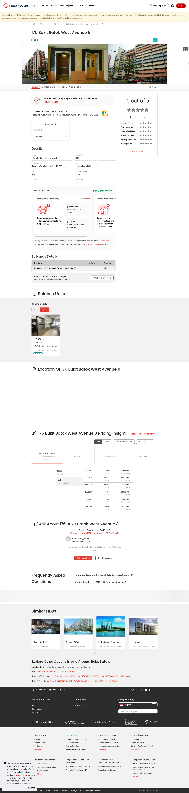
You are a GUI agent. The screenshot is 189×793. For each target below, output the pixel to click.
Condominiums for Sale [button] (108, 742)
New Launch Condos (40, 762)
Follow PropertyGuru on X (153, 690)
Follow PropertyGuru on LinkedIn (149, 690)
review (141, 117)
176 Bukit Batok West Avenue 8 (46, 346)
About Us (35, 705)
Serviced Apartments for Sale (109, 746)
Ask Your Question (102, 278)
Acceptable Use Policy (41, 787)
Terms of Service (60, 787)
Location (62, 87)
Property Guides (39, 743)
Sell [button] (54, 5)
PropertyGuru (39, 735)
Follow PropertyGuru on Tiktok (156, 690)
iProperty (151, 722)
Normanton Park (40, 642)
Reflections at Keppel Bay (109, 642)
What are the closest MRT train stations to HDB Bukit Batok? (94, 533)
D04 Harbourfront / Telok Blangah (143, 762)
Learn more (105, 241)
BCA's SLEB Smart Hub (94, 245)
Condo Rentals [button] (138, 742)
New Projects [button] (68, 5)
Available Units (49, 87)
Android (54, 690)
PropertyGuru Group (41, 699)
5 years (142, 442)
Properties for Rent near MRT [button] (78, 768)
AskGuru (36, 739)
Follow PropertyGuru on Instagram (141, 690)
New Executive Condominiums (44, 765)
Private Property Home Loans (76, 739)
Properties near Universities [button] (110, 764)
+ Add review (137, 151)
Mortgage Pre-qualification (76, 749)
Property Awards (74, 722)
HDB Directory (38, 746)
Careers (35, 713)
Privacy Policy (21, 775)
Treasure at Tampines (75, 642)
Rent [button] (45, 5)
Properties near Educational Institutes (108, 759)
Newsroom (79, 705)
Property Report (131, 722)
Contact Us (80, 699)
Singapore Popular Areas (143, 758)
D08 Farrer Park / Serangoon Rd (142, 771)
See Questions (105, 558)
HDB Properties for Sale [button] (108, 739)
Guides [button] (82, 5)
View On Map (84, 199)
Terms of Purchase (92, 787)
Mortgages (71, 735)
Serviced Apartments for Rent (142, 746)
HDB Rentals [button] (137, 739)
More (93, 5)
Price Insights (75, 87)
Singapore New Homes (44, 758)
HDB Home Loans (72, 743)
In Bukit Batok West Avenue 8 (49, 672)
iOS (62, 690)
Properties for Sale (107, 735)
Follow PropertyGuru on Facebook (137, 690)
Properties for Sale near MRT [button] (78, 764)
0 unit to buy (50, 130)
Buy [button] (35, 5)
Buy (98, 442)
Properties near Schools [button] (108, 768)
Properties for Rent (140, 735)
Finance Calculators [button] (75, 746)
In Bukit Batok (69, 672)
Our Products (37, 709)
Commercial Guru (43, 722)
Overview (36, 87)
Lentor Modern (137, 642)
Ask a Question (83, 558)
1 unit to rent (50, 137)
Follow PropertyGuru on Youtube (145, 690)
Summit (105, 722)
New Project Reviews (41, 769)
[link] (73, 100)
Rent (45, 309)
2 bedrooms (121, 442)
